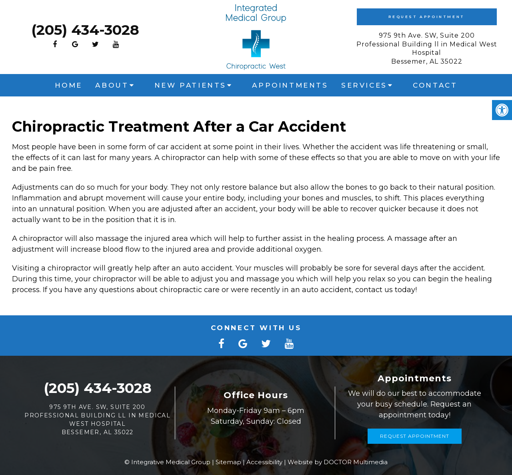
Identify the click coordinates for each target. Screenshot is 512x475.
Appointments (290, 85)
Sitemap (228, 462)
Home (68, 85)
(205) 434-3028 (85, 29)
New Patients (190, 85)
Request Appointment (426, 16)
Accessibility (264, 462)
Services (364, 85)
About (111, 85)
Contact (435, 85)
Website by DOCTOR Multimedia (338, 462)
